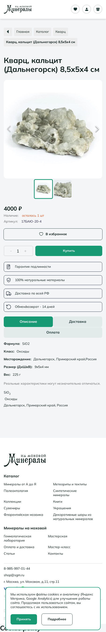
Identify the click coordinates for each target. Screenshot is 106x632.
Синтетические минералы (65, 493)
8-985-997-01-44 (17, 568)
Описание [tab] (28, 321)
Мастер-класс (59, 547)
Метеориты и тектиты (70, 484)
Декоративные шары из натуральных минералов (73, 517)
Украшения (62, 508)
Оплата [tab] (53, 332)
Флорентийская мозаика (23, 515)
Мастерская (57, 536)
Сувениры (12, 508)
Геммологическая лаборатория (17, 538)
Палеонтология (16, 491)
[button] (53, 129)
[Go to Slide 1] (43, 189)
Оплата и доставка (19, 547)
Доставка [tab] (77, 321)
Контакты (55, 553)
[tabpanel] (53, 375)
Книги (57, 501)
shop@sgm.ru (14, 575)
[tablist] (53, 327)
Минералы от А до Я (20, 484)
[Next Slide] (97, 129)
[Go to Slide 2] (62, 189)
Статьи (9, 553)
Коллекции (12, 501)
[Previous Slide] (9, 129)
